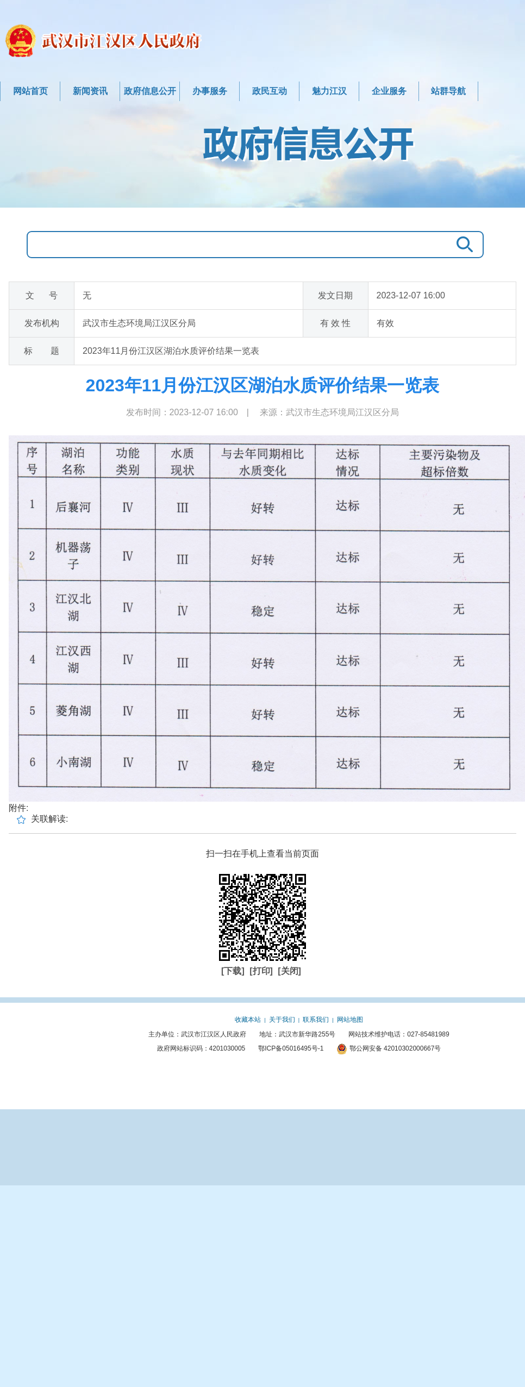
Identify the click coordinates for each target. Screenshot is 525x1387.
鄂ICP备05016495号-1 (290, 1048)
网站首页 (30, 91)
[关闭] (289, 971)
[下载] (234, 971)
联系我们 (316, 1019)
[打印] (262, 971)
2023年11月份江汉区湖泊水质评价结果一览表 (263, 385)
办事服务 (209, 91)
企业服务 (389, 91)
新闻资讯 (90, 91)
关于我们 (282, 1019)
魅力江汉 (329, 91)
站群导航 (448, 91)
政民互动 (269, 91)
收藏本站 (248, 1019)
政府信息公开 (150, 91)
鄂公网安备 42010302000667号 (388, 1048)
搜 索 (462, 244)
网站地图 (350, 1019)
